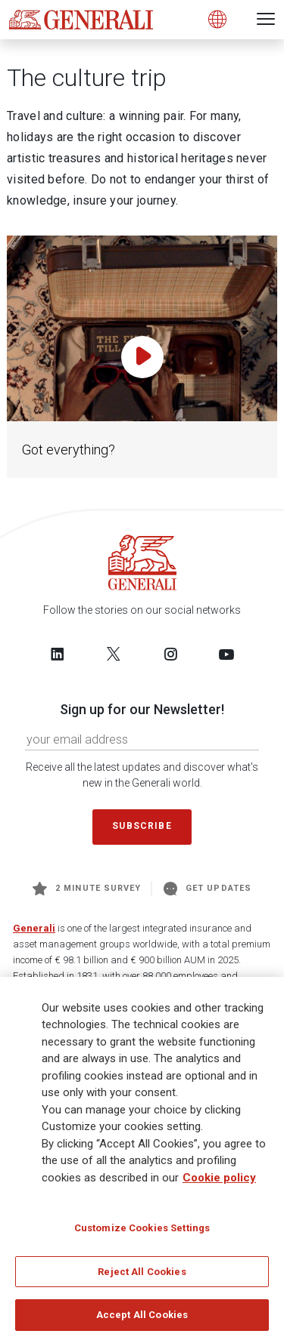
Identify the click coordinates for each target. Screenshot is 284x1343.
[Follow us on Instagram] (170, 653)
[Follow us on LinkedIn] (57, 653)
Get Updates (207, 888)
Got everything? (68, 449)
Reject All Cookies (142, 1271)
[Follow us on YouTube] (226, 653)
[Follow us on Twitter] (113, 653)
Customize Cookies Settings (142, 1228)
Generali (34, 928)
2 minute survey (87, 888)
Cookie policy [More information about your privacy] (219, 1177)
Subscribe (141, 826)
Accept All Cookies (142, 1315)
